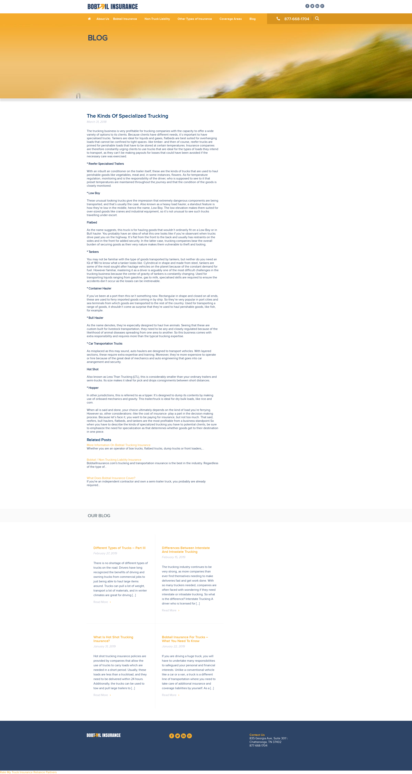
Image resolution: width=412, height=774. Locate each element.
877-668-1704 (296, 19)
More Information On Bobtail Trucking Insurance (118, 445)
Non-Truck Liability (157, 19)
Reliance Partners (45, 772)
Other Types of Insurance (195, 19)
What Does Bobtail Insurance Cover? (111, 478)
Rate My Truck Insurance (16, 772)
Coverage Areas (231, 19)
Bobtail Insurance (125, 19)
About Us (103, 19)
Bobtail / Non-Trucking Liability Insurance (114, 459)
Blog (252, 19)
